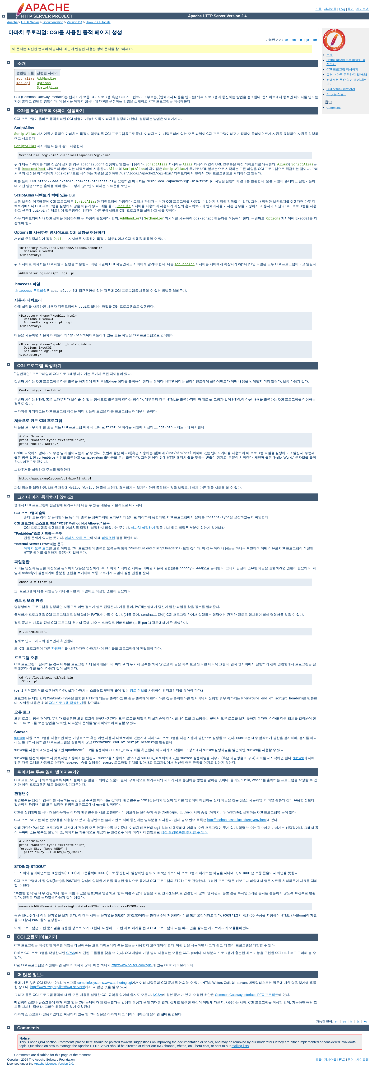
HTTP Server (30, 22)
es (294, 39)
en (286, 39)
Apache (12, 22)
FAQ (342, 9)
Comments (333, 107)
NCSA (157, 995)
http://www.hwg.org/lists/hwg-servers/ (57, 987)
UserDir (124, 206)
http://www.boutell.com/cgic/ (132, 965)
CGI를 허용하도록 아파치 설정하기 (50, 110)
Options (44, 83)
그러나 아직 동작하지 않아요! (346, 74)
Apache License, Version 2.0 (53, 1063)
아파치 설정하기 (143, 527)
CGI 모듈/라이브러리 (340, 89)
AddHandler (47, 79)
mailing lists (240, 1046)
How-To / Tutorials (98, 22)
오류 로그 (22, 712)
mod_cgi (23, 83)
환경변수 (58, 648)
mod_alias (25, 79)
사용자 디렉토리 (28, 300)
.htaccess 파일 (27, 284)
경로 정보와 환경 (28, 600)
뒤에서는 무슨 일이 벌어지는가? (48, 772)
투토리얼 (30, 290)
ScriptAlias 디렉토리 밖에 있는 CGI (44, 195)
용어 (351, 9)
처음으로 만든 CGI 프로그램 (38, 421)
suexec (19, 738)
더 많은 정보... (336, 94)
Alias (188, 164)
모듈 (319, 9)
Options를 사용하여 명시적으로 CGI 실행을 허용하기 (59, 232)
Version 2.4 (74, 22)
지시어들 (330, 9)
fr (301, 39)
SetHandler (154, 218)
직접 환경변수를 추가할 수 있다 (184, 832)
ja (308, 39)
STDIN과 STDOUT (30, 867)
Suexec (21, 732)
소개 (329, 55)
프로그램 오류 (26, 658)
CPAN (70, 953)
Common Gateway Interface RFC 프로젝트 (246, 995)
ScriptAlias (48, 88)
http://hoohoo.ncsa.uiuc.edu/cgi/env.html (237, 820)
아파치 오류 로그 (77, 538)
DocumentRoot (34, 169)
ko (315, 39)
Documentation (52, 22)
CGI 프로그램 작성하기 (342, 69)
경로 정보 (137, 690)
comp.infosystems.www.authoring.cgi (104, 983)
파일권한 (108, 538)
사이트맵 (362, 9)
